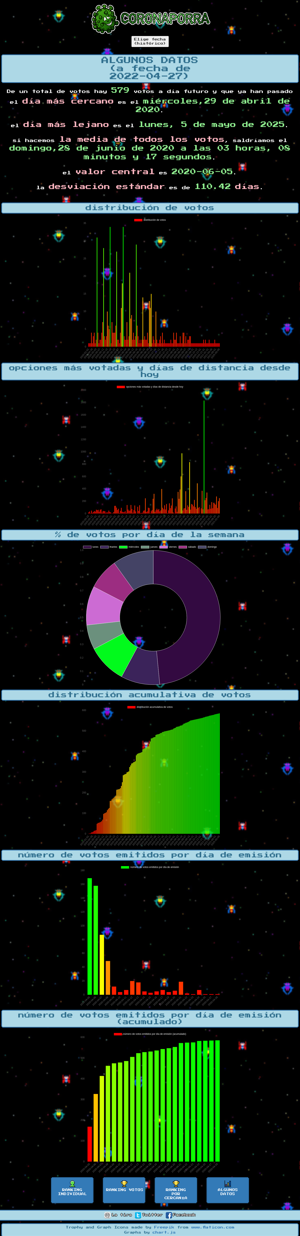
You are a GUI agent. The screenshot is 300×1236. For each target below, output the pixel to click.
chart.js (164, 1232)
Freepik (164, 1227)
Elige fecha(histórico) (150, 41)
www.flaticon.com (213, 1227)
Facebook (181, 1215)
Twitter (149, 1215)
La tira (118, 1215)
